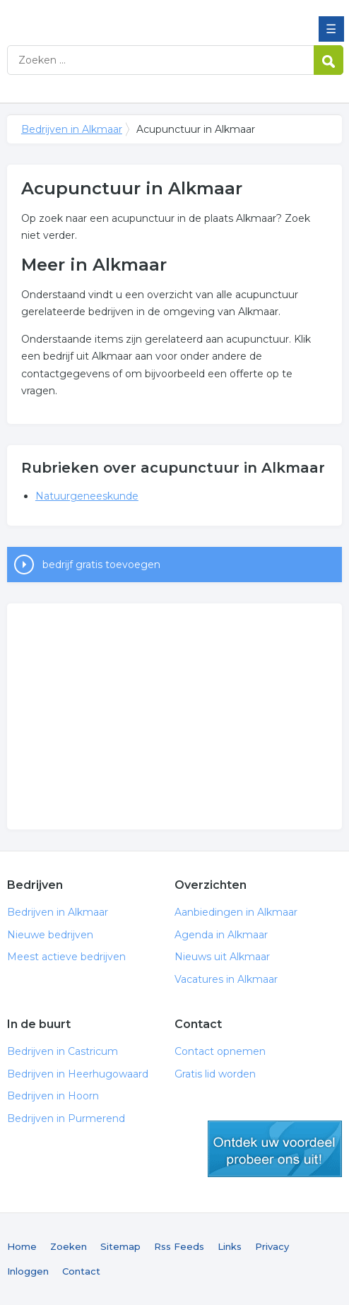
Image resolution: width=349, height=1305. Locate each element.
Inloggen (28, 1271)
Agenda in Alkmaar (221, 934)
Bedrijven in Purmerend (66, 1118)
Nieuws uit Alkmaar (222, 956)
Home (22, 1246)
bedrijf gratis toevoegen (101, 564)
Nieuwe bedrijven (50, 934)
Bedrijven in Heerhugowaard (77, 1074)
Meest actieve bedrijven (66, 956)
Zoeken (68, 1246)
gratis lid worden (275, 1149)
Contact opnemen (220, 1051)
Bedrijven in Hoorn (53, 1096)
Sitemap (120, 1246)
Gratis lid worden (215, 1074)
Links (230, 1246)
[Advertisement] (174, 716)
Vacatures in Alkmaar (226, 979)
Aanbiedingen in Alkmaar (235, 912)
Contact (81, 1271)
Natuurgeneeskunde (86, 496)
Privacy (272, 1246)
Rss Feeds (179, 1246)
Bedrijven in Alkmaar (109, 16)
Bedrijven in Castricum (62, 1051)
